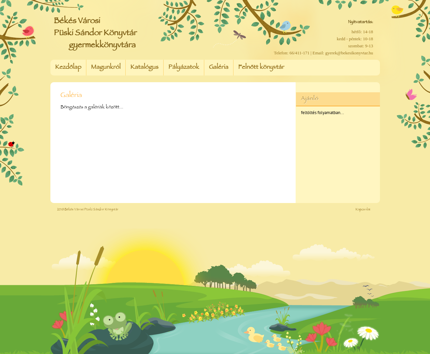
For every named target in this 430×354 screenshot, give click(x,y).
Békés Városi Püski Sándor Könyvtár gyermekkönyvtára (95, 33)
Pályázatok (183, 67)
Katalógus (144, 67)
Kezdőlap (68, 67)
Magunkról (106, 67)
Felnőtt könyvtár (261, 67)
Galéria (218, 67)
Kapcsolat (363, 209)
